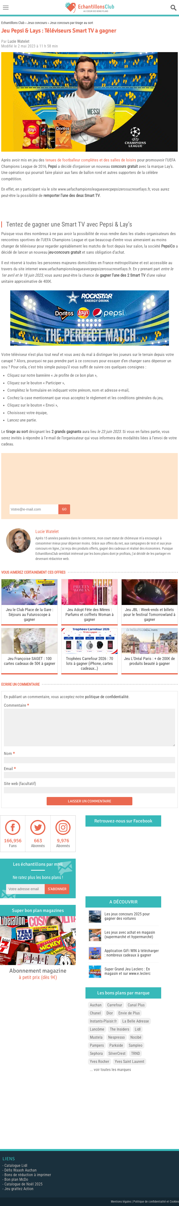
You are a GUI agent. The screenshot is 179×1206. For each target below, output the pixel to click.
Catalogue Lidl (15, 1165)
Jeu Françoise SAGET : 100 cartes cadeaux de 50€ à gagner (29, 661)
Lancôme (97, 1029)
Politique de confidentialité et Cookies (156, 1201)
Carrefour (114, 1005)
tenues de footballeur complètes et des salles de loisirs (90, 160)
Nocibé (135, 1037)
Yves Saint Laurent (129, 1061)
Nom (8, 753)
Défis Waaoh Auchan (20, 1170)
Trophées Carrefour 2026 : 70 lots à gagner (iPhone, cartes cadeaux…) (89, 663)
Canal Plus (136, 1005)
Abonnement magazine (37, 973)
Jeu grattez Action (18, 1188)
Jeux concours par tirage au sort (71, 23)
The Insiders (119, 1029)
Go (64, 509)
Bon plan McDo (16, 1179)
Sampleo (135, 1045)
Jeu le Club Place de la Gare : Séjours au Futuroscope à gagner (29, 614)
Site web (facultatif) (20, 783)
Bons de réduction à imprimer (27, 1174)
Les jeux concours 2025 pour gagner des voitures (127, 916)
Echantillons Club (12, 23)
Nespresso (116, 1037)
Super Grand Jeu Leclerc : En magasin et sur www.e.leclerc (127, 971)
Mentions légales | (122, 1201)
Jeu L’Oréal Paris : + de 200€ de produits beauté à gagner (149, 661)
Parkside (116, 1045)
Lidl (138, 1029)
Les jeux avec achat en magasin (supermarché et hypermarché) (130, 934)
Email (8, 768)
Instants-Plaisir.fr (103, 1021)
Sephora (96, 1053)
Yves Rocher (99, 1061)
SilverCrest (117, 1053)
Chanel (95, 1013)
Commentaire (16, 705)
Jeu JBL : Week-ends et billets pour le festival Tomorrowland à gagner (149, 614)
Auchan (96, 1005)
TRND (135, 1053)
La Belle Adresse (135, 1021)
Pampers (97, 1045)
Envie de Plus (129, 1013)
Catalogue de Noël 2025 (23, 1184)
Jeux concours (37, 23)
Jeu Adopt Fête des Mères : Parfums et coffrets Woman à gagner (89, 614)
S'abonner (57, 889)
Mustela (96, 1037)
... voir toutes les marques (110, 1069)
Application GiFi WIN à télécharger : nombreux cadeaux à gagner (132, 952)
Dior (109, 1013)
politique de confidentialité (106, 696)
